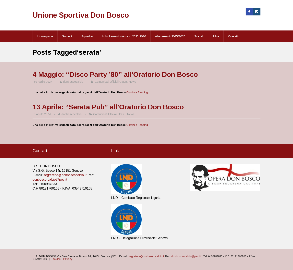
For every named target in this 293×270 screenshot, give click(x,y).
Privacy (67, 258)
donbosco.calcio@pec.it (50, 179)
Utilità (215, 36)
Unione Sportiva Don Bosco (81, 15)
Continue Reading (137, 92)
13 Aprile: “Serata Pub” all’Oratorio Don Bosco (108, 107)
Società (67, 36)
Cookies (55, 258)
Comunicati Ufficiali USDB (111, 81)
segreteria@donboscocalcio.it (65, 175)
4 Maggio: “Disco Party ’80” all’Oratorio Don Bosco (115, 74)
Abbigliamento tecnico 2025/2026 (124, 36)
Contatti (233, 36)
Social (198, 36)
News (132, 81)
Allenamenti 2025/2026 (170, 36)
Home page (45, 36)
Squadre (87, 36)
